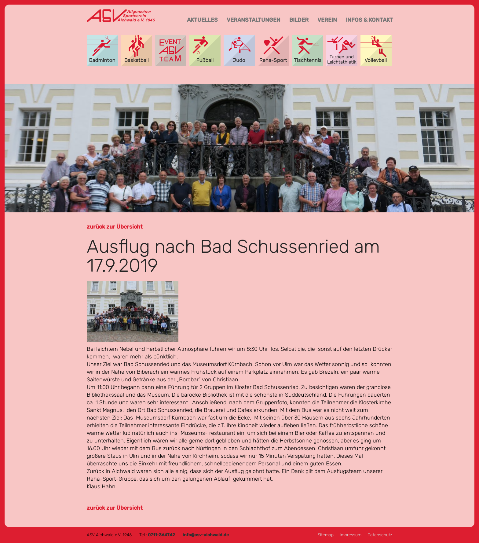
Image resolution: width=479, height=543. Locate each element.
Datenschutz (379, 534)
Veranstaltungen (253, 20)
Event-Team (170, 50)
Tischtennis (307, 50)
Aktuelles (202, 20)
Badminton (102, 50)
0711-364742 (161, 534)
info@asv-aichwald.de (206, 534)
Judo (239, 50)
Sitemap (326, 534)
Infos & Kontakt (369, 20)
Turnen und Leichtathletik (341, 50)
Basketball (136, 50)
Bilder (299, 20)
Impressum (350, 534)
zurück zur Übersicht (115, 226)
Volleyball (376, 50)
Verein (327, 20)
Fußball (205, 50)
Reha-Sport (273, 50)
